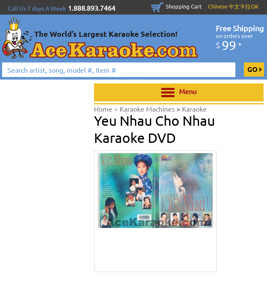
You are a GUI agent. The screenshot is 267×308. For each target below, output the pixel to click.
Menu (179, 92)
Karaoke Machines (148, 108)
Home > (107, 108)
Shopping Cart (184, 6)
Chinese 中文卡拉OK (233, 6)
